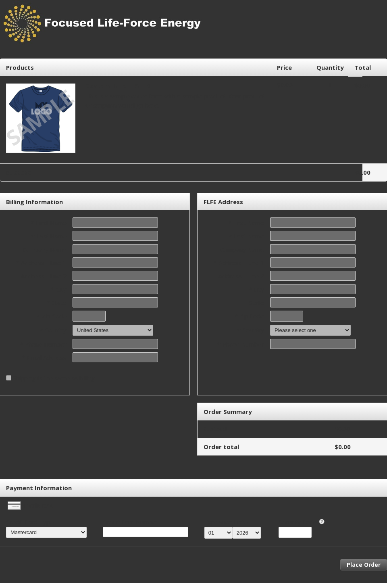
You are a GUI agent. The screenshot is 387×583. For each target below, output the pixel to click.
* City (59, 289)
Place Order (364, 564)
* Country (53, 330)
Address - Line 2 (44, 276)
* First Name (49, 223)
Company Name (45, 249)
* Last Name (49, 236)
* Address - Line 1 (41, 263)
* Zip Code (52, 316)
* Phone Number (240, 344)
